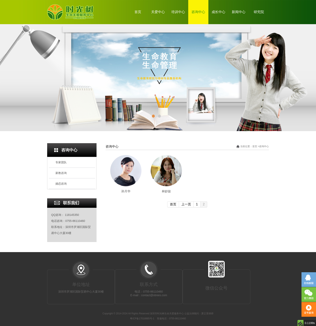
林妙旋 (166, 191)
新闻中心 (238, 12)
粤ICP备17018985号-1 (142, 318)
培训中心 (178, 12)
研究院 (259, 12)
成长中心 (218, 12)
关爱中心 (158, 12)
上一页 (186, 204)
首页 (137, 12)
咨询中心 (198, 12)
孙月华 (125, 191)
